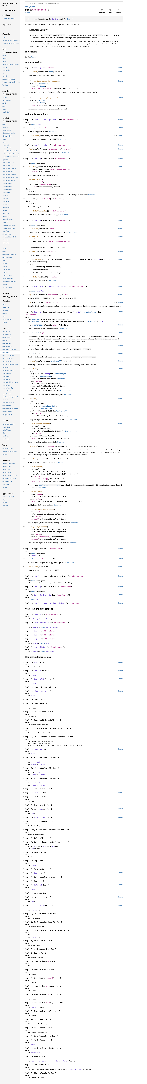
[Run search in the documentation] (74, 3)
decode (32, 167)
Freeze (37, 614)
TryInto (41, 905)
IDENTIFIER (37, 325)
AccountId (43, 83)
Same (36, 873)
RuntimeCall (89, 312)
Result (34, 88)
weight (32, 361)
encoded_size (35, 277)
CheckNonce (48, 68)
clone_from (34, 136)
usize (62, 211)
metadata (33, 459)
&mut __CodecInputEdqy (60, 169)
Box (48, 994)
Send (36, 631)
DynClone (38, 749)
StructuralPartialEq (53, 603)
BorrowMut (39, 679)
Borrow (37, 670)
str (54, 325)
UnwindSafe (39, 647)
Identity (35, 559)
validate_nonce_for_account (46, 81)
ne (30, 302)
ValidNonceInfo (45, 88)
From (36, 793)
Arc (48, 986)
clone (31, 128)
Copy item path (48, 9)
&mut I (40, 182)
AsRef (36, 846)
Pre (32, 353)
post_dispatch (35, 467)
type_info (33, 567)
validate (33, 369)
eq (30, 295)
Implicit (35, 333)
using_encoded (35, 259)
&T (48, 961)
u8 (51, 251)
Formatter (52, 149)
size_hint (33, 229)
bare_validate (35, 491)
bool (67, 295)
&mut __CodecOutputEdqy (60, 241)
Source (27, 12)
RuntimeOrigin (59, 374)
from (35, 72)
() (39, 105)
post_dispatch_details (39, 424)
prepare (32, 399)
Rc (47, 1011)
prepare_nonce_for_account (45, 98)
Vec (47, 251)
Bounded (33, 935)
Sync (36, 635)
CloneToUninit (41, 691)
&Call (39, 494)
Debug (46, 145)
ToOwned (38, 885)
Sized (71, 236)
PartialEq (39, 286)
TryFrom (41, 897)
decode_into (34, 179)
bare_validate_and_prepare (41, 509)
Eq (35, 595)
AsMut (45, 846)
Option (56, 211)
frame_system (30, 7)
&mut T (49, 978)
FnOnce (97, 259)
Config (55, 19)
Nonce (69, 19)
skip (31, 199)
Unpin (37, 639)
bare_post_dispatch (38, 527)
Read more (53, 131)
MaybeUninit (45, 184)
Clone (37, 119)
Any (35, 662)
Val (32, 345)
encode (32, 251)
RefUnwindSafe (41, 622)
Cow (48, 1003)
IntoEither (39, 817)
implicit (33, 446)
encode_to (33, 236)
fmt (30, 149)
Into (39, 809)
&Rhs (48, 302)
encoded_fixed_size (38, 211)
